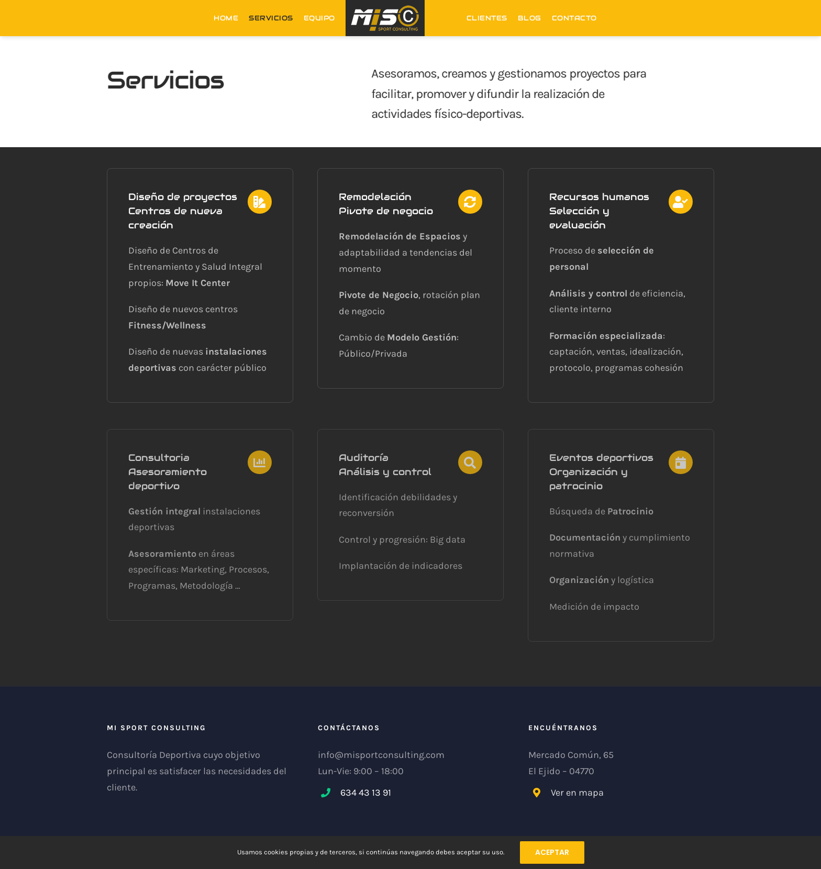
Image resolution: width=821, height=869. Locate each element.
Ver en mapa (577, 792)
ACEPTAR (552, 852)
